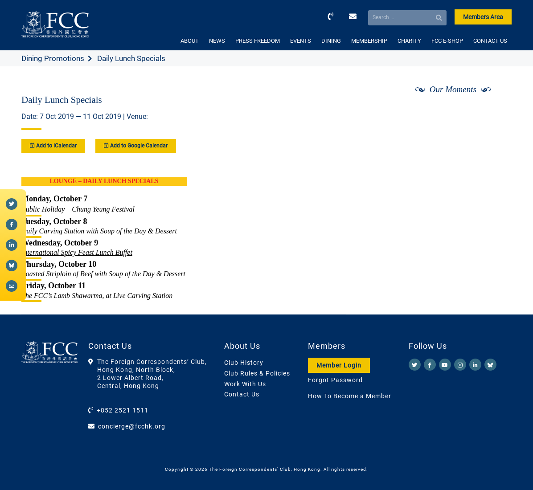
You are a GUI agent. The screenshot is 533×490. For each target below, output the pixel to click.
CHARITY (409, 40)
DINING (331, 40)
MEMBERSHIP (369, 40)
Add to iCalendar (53, 146)
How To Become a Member (349, 396)
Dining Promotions (52, 58)
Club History (243, 362)
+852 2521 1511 (122, 410)
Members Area (483, 16)
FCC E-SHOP (447, 40)
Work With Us (245, 384)
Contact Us (241, 394)
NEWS (217, 40)
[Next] (495, 112)
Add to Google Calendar (136, 146)
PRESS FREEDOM (257, 40)
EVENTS (300, 40)
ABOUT (189, 40)
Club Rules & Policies (257, 373)
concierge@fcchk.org (131, 426)
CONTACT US (490, 40)
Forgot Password (335, 380)
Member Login (338, 365)
